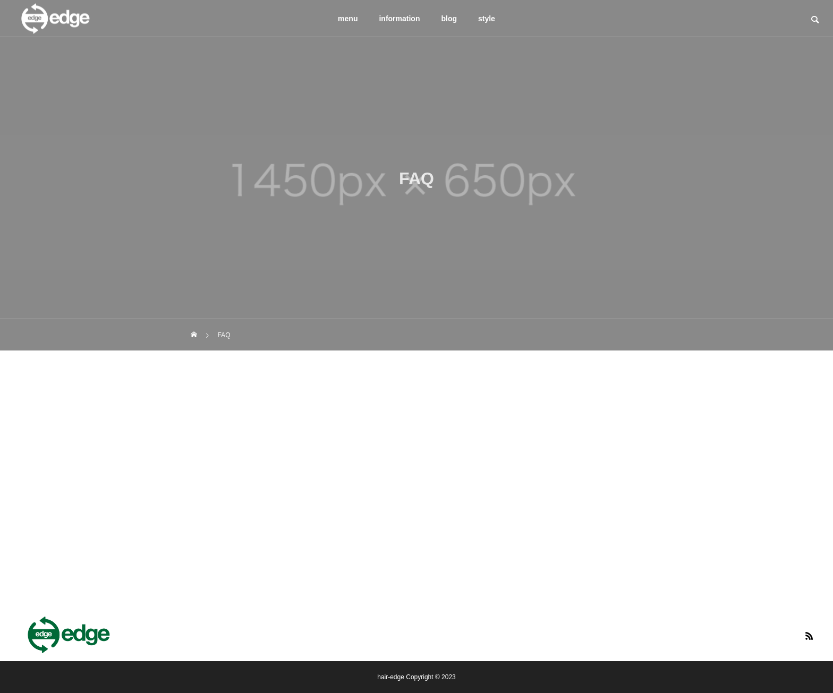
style (486, 18)
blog (449, 18)
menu (348, 18)
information (399, 18)
